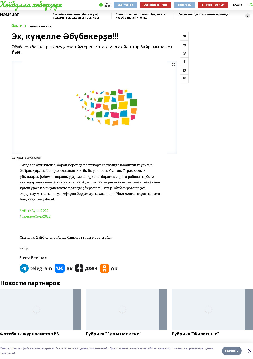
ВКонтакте (125, 5)
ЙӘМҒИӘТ (9, 15)
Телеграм (185, 5)
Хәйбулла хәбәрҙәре (30, 4)
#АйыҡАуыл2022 (34, 210)
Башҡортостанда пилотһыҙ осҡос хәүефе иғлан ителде (141, 16)
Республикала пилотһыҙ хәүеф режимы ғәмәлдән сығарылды (76, 16)
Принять (231, 351)
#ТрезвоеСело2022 (35, 216)
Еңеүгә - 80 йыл (213, 5)
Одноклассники (155, 5)
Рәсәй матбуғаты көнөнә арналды (203, 14)
